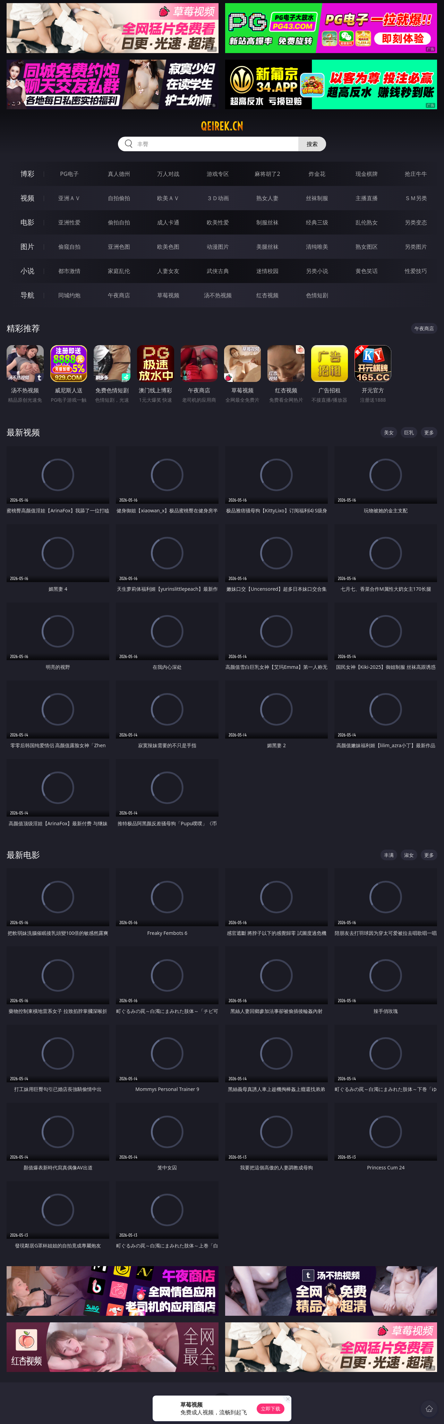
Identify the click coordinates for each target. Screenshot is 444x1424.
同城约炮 (69, 295)
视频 (27, 198)
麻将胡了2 (267, 174)
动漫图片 (218, 246)
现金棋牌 (367, 174)
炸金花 (317, 174)
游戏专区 (218, 174)
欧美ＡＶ (168, 198)
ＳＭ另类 (416, 198)
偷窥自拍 (69, 246)
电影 (27, 222)
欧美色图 (168, 246)
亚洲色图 (119, 246)
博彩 (27, 173)
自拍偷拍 (119, 198)
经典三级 (317, 222)
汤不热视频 (218, 295)
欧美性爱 (218, 222)
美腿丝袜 (267, 246)
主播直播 (367, 198)
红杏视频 (267, 295)
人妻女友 (168, 271)
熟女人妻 (267, 198)
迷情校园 (267, 271)
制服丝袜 (267, 222)
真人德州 (119, 174)
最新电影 (23, 854)
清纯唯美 (317, 246)
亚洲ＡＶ (69, 198)
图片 (27, 246)
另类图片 (416, 246)
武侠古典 (218, 271)
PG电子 (69, 174)
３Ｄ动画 (218, 198)
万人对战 (168, 174)
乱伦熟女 (367, 222)
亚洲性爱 (69, 222)
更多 (429, 432)
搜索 (312, 144)
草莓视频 (168, 295)
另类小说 (317, 271)
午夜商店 (119, 295)
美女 (389, 432)
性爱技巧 (416, 271)
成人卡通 (168, 222)
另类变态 (416, 222)
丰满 (389, 855)
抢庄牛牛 (416, 174)
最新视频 (23, 432)
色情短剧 (317, 295)
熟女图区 (367, 246)
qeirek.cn (222, 126)
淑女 (409, 855)
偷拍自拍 (119, 222)
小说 (27, 270)
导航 (27, 295)
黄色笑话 (367, 271)
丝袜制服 (317, 198)
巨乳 (409, 432)
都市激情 (69, 271)
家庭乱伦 (119, 271)
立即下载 (270, 1408)
